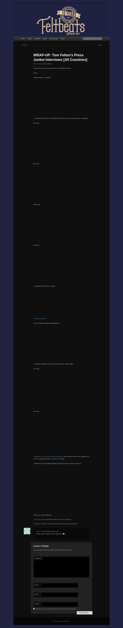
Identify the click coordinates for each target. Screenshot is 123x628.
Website (37, 603)
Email (36, 594)
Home (23, 38)
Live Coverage (54, 38)
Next (100, 45)
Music (45, 38)
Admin (50, 64)
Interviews (37, 38)
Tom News (49, 519)
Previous (24, 45)
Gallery (30, 38)
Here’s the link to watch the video (51, 456)
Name (36, 585)
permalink (68, 519)
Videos (62, 38)
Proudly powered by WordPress (61, 621)
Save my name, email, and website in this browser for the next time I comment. (56, 609)
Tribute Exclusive (40, 318)
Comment (38, 558)
